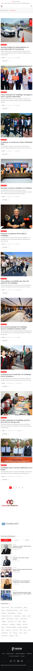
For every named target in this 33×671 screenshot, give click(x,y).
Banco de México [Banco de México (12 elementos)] (18, 607)
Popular (16, 540)
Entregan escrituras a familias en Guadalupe (16, 188)
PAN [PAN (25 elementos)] (21, 630)
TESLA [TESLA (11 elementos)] (16, 635)
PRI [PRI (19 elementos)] (10, 632)
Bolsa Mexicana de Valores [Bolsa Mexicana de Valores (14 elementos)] (12, 610)
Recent (6, 540)
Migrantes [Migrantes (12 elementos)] (19, 624)
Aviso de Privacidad (14, 656)
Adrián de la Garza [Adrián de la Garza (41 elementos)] (5, 607)
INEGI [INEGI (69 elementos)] (19, 621)
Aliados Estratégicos (20, 653)
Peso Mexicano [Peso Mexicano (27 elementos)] (5, 632)
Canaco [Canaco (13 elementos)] (26, 610)
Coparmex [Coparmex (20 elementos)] (24, 616)
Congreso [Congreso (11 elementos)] (19, 613)
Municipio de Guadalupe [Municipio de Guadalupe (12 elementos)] (23, 627)
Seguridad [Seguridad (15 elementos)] (11, 635)
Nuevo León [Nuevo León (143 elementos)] (15, 630)
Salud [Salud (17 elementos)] (21, 632)
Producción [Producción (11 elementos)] (15, 632)
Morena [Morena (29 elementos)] (3, 627)
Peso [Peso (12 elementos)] (29, 630)
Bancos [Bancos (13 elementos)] (25, 607)
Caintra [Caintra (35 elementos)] (21, 610)
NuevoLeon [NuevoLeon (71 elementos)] (8, 630)
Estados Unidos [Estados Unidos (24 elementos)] (23, 618)
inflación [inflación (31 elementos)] (24, 621)
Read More (5, 60)
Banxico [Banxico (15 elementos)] (3, 610)
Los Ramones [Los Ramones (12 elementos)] (12, 624)
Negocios (15, 590)
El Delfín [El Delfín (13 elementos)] (3, 618)
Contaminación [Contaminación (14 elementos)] (17, 616)
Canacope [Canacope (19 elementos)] (4, 613)
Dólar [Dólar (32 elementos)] (29, 616)
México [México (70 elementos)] (3, 630)
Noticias (14, 567)
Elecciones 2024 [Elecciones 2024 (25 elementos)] (10, 618)
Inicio (3, 653)
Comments (18, 57)
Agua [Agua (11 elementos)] (12, 607)
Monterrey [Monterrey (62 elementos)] (25, 624)
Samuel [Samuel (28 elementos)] (25, 632)
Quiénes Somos (10, 653)
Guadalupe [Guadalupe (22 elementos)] (4, 621)
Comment (27, 540)
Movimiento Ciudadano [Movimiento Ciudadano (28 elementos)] (11, 627)
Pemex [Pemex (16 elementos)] (24, 630)
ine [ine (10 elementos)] (15, 621)
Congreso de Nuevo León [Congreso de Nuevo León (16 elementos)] (7, 616)
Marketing (29, 653)
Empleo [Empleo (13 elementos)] (16, 618)
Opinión (14, 544)
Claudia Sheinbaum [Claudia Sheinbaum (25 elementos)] (11, 613)
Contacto (22, 656)
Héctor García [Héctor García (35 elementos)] (10, 621)
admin (3, 57)
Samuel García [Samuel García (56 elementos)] (5, 635)
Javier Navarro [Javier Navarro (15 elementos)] (5, 624)
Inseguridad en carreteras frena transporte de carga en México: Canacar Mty (21, 582)
